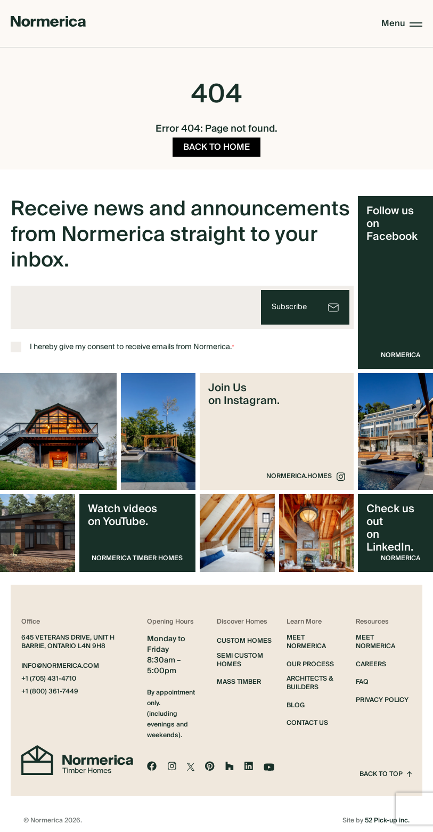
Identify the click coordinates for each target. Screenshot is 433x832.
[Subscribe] (305, 304)
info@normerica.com (60, 663)
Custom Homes (244, 638)
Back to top (386, 771)
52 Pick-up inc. (387, 817)
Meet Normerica (306, 639)
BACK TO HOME (216, 143)
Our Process (310, 661)
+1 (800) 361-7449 (49, 688)
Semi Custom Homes (240, 657)
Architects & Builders (310, 680)
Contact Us (307, 720)
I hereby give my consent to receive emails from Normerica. (122, 343)
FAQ (362, 679)
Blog (296, 702)
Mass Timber (239, 679)
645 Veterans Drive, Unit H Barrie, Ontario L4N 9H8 (68, 639)
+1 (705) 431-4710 (48, 676)
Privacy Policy (382, 697)
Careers (371, 661)
